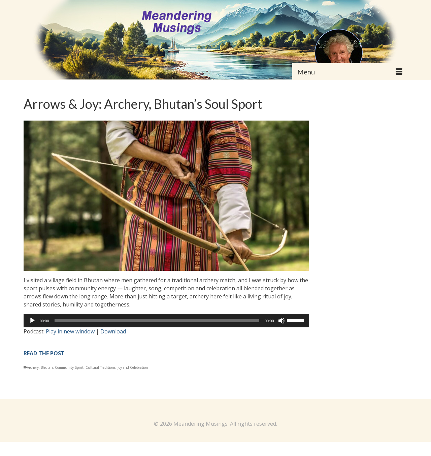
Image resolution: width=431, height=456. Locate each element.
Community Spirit (69, 367)
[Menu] (349, 71)
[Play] (32, 320)
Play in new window (70, 331)
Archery (33, 367)
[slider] (157, 320)
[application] (166, 320)
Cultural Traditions (100, 367)
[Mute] (281, 320)
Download (113, 331)
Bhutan (47, 367)
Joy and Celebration (133, 367)
